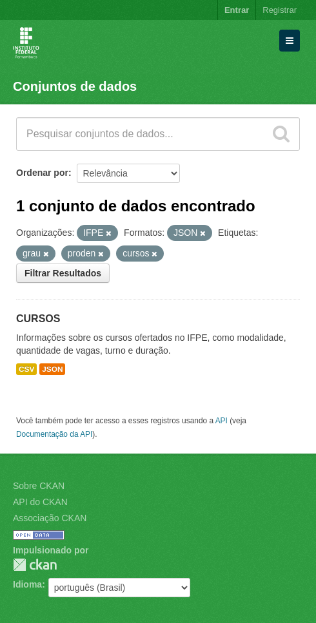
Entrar (236, 10)
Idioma (27, 584)
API (221, 420)
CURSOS (38, 318)
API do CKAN (40, 502)
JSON (52, 369)
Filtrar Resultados (63, 273)
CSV (26, 369)
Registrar (279, 10)
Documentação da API (54, 434)
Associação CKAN (49, 518)
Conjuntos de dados (75, 86)
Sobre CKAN (38, 486)
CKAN (35, 564)
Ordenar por (42, 173)
